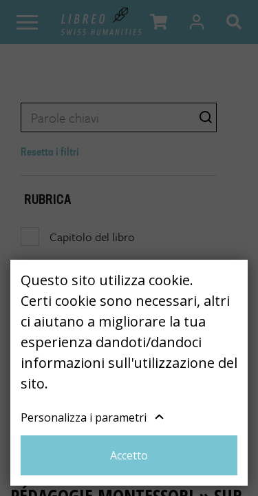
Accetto (129, 455)
